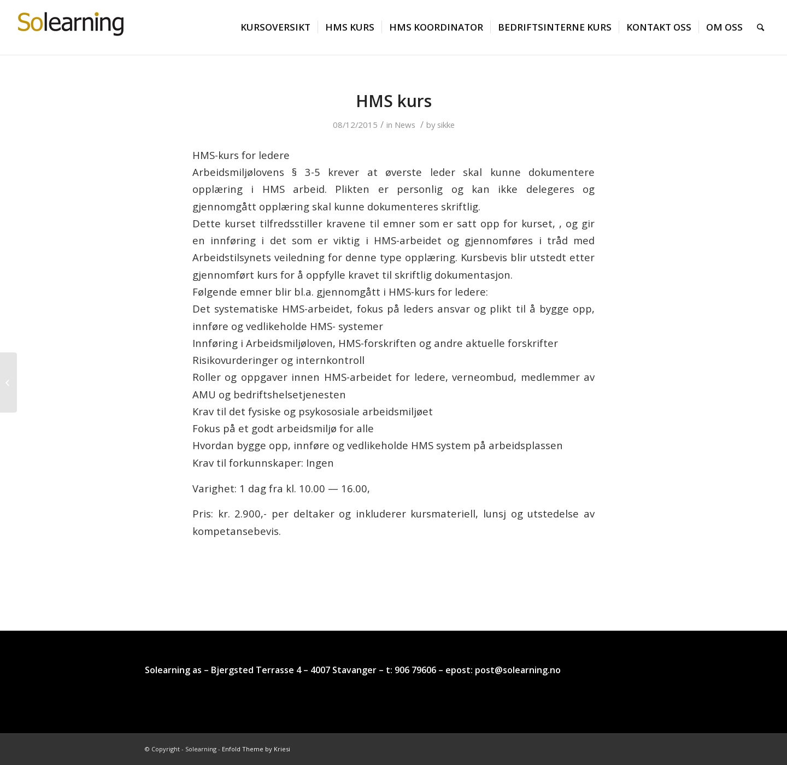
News (405, 124)
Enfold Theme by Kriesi (256, 749)
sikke (446, 124)
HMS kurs (394, 101)
